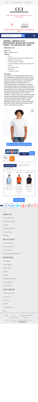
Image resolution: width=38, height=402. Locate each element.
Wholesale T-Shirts (12, 15)
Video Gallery (7, 268)
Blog (4, 311)
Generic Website (8, 282)
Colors (24, 153)
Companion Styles (23, 165)
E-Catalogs (6, 261)
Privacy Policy (7, 232)
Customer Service (8, 293)
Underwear (23, 15)
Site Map (6, 235)
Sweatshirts (19, 17)
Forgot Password (8, 246)
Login (7, 2)
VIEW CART (24, 26)
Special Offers (7, 286)
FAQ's (14, 315)
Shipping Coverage (9, 221)
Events (5, 272)
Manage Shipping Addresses (12, 253)
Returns (5, 304)
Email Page (8, 168)
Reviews (5, 275)
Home (6, 315)
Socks (30, 15)
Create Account (17, 2)
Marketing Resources (9, 279)
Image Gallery (7, 264)
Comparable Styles (10, 165)
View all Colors (12, 144)
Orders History (7, 250)
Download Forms (8, 307)
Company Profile (8, 218)
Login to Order (19, 200)
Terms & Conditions (9, 228)
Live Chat (6, 300)
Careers (5, 225)
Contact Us (29, 2)
